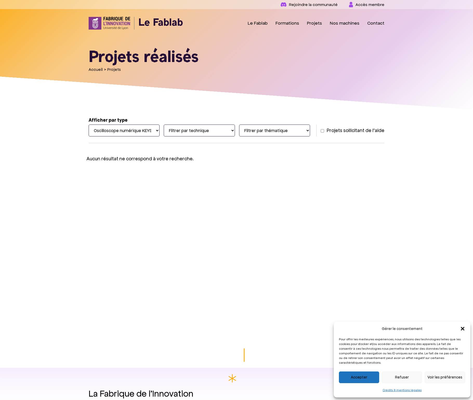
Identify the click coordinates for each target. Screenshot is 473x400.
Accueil (96, 69)
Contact (375, 23)
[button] (462, 328)
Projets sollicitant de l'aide (352, 130)
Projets (314, 23)
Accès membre (366, 4)
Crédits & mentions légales (402, 390)
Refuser (402, 377)
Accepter (359, 377)
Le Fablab (258, 23)
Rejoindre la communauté (309, 4)
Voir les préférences (445, 377)
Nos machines (344, 23)
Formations (287, 23)
